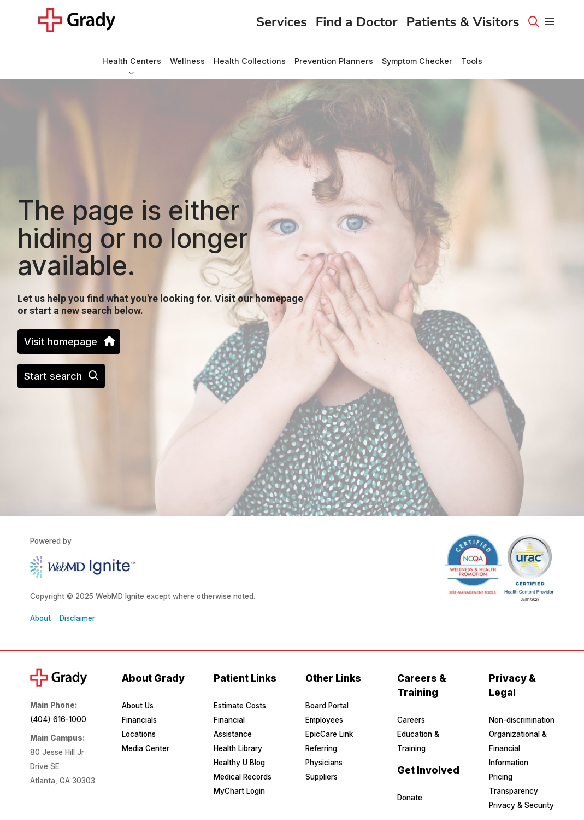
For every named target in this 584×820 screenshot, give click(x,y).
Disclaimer (77, 618)
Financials (139, 720)
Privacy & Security (521, 805)
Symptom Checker (417, 56)
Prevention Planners (333, 56)
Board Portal (327, 705)
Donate (409, 797)
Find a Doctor (356, 19)
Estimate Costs (240, 705)
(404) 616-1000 (58, 719)
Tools (472, 56)
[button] (549, 21)
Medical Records (243, 776)
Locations (139, 734)
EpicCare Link (329, 734)
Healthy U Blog (239, 762)
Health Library (238, 748)
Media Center (145, 748)
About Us (138, 705)
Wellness (187, 56)
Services (281, 19)
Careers (411, 720)
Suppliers (321, 776)
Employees (324, 720)
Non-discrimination (521, 720)
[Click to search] (533, 21)
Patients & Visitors (463, 19)
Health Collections (249, 56)
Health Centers (132, 56)
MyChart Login (239, 791)
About (40, 618)
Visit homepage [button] (69, 341)
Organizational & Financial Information (518, 748)
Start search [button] (61, 376)
